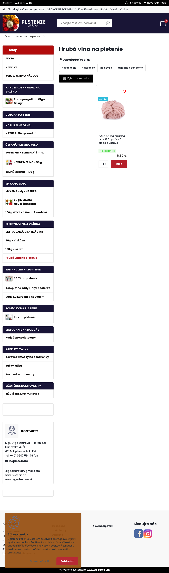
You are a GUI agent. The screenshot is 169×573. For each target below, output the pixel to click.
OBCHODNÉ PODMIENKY (61, 9)
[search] (108, 24)
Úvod (8, 36)
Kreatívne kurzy (88, 9)
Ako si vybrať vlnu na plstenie (26, 9)
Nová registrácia (156, 2)
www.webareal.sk (98, 569)
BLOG (104, 9)
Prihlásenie (135, 2)
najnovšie (106, 67)
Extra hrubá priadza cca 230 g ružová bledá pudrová (111, 139)
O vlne (124, 9)
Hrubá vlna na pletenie (28, 36)
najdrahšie (88, 67)
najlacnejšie (69, 67)
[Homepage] (4, 9)
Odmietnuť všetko (40, 561)
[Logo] (26, 23)
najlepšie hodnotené (130, 67)
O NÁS (113, 9)
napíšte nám (18, 461)
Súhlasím (67, 561)
